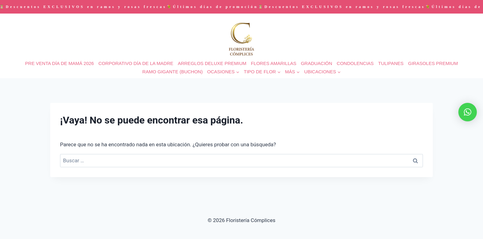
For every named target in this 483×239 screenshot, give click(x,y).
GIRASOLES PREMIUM (433, 63)
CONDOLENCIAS (355, 63)
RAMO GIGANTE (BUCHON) (172, 71)
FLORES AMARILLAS (273, 63)
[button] (467, 112)
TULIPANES (391, 63)
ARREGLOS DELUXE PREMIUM (212, 63)
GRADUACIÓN (316, 63)
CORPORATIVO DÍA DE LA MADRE (135, 63)
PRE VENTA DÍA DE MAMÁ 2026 (59, 63)
